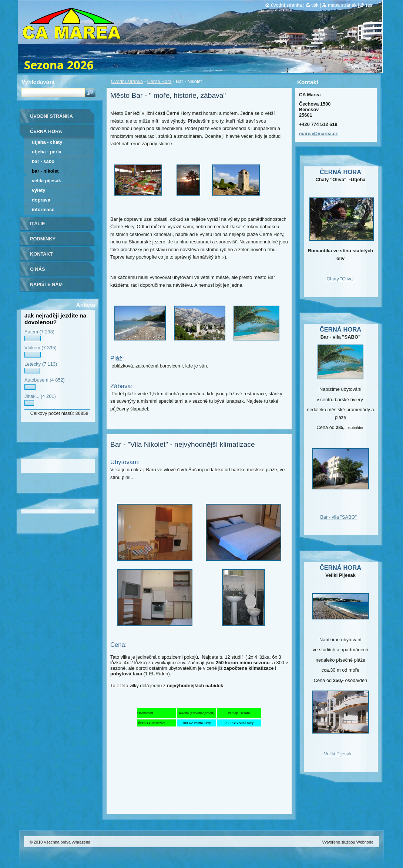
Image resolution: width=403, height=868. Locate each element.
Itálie (37, 223)
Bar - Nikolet (45, 171)
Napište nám (46, 284)
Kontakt (41, 254)
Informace (43, 209)
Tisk (314, 5)
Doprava (41, 200)
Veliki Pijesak (46, 180)
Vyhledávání (37, 82)
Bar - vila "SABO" (338, 517)
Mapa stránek (342, 5)
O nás (37, 269)
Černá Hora (159, 81)
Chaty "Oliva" (340, 279)
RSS (369, 5)
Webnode (364, 842)
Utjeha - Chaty (47, 142)
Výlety (38, 190)
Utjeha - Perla (46, 151)
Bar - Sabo (43, 161)
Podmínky (43, 239)
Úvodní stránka (127, 81)
